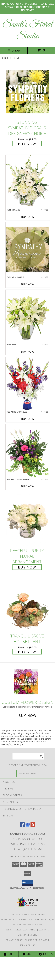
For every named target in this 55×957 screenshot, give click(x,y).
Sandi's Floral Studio (27, 30)
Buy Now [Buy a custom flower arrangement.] (27, 715)
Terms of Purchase (36, 940)
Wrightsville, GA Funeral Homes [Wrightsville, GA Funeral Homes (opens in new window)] (26, 914)
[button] (27, 883)
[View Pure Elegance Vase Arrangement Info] (28, 181)
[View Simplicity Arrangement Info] (28, 316)
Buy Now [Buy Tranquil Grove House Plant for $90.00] (27, 651)
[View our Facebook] (22, 826)
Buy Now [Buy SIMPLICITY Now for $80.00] (27, 351)
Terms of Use (27, 945)
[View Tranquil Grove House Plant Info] (27, 605)
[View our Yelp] (33, 826)
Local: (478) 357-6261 (27, 849)
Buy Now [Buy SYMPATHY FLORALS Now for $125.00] (27, 284)
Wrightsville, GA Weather (21, 929)
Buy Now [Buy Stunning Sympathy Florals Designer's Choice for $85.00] (27, 143)
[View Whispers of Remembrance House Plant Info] (28, 451)
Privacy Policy (14, 940)
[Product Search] (28, 756)
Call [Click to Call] (9, 954)
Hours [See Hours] (46, 954)
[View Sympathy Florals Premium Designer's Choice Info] (28, 249)
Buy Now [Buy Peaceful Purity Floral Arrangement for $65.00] (27, 567)
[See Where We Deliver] (27, 773)
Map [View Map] (27, 954)
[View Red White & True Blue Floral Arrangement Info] (28, 383)
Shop (14, 50)
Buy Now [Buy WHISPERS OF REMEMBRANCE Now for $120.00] (27, 486)
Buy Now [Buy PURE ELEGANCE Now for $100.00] (27, 217)
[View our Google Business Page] (27, 826)
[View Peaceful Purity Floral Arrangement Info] (27, 520)
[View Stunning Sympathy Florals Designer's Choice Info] (27, 91)
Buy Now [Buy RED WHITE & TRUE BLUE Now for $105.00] (27, 419)
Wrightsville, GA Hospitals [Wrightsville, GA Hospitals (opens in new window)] (16, 919)
